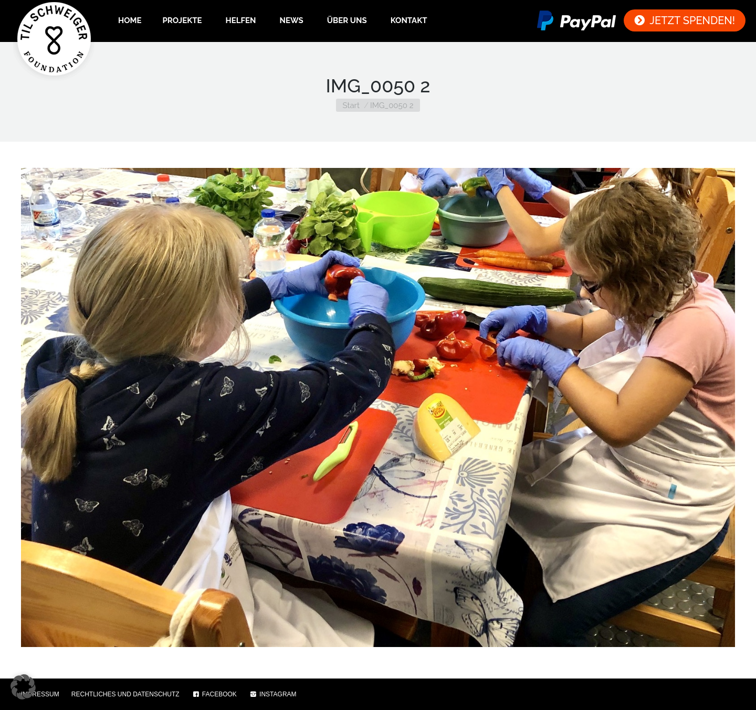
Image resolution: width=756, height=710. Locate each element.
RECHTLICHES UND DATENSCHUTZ (125, 694)
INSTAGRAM (273, 694)
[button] (23, 687)
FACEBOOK (214, 694)
